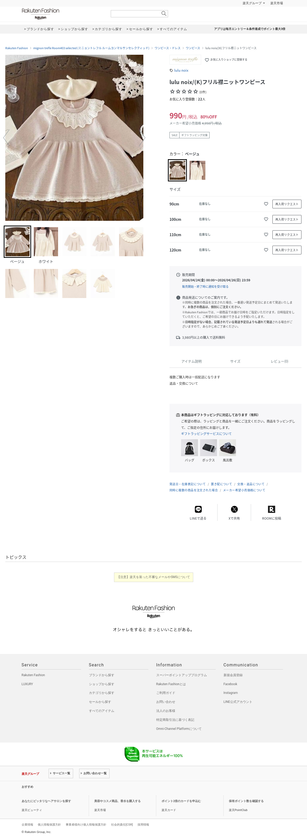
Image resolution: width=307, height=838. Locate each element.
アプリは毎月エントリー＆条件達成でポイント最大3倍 (249, 29)
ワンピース (193, 48)
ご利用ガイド (165, 693)
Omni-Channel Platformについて (179, 729)
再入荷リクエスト (287, 204)
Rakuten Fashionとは (171, 684)
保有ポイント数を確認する (246, 801)
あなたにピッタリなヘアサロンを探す (46, 801)
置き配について (221, 484)
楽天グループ (252, 3)
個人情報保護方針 (49, 824)
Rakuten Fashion (62, 14)
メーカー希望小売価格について (244, 490)
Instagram (231, 693)
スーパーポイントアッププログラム (181, 675)
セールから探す (100, 702)
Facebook (230, 684)
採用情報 (143, 824)
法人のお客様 (165, 711)
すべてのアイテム (101, 711)
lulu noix (181, 70)
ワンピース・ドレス (168, 48)
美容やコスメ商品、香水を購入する (117, 801)
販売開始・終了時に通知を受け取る (205, 286)
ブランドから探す (101, 675)
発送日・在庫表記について (187, 484)
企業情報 (27, 824)
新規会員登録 (233, 675)
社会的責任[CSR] (122, 824)
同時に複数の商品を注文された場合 (193, 490)
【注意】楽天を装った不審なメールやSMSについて (153, 577)
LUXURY (27, 684)
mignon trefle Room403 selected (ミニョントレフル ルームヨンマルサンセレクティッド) (91, 48)
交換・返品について (251, 484)
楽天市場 (276, 3)
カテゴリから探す (101, 693)
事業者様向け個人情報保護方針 (86, 824)
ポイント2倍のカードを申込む (181, 801)
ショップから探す (101, 684)
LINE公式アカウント (238, 702)
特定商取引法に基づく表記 (175, 720)
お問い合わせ (165, 702)
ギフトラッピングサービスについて (206, 433)
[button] (6, 137)
